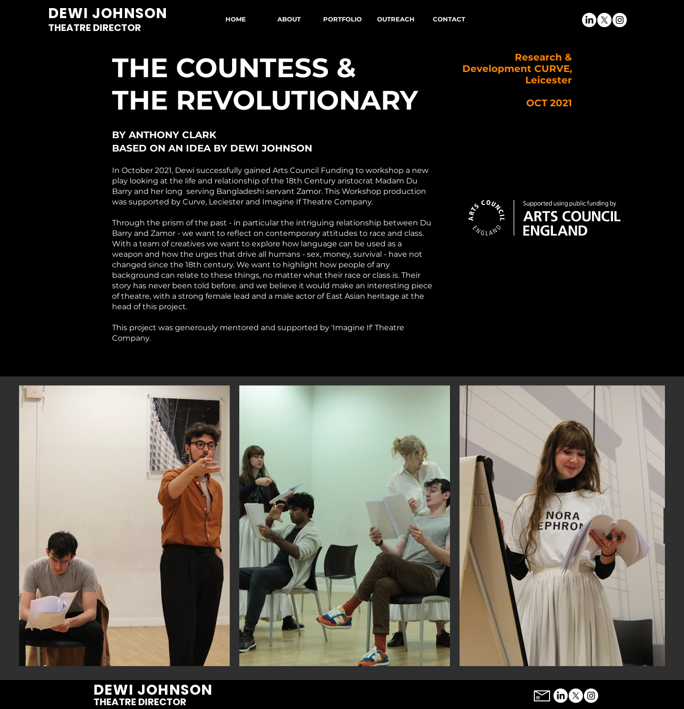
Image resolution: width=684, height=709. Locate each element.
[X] (604, 20)
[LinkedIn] (589, 20)
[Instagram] (620, 20)
